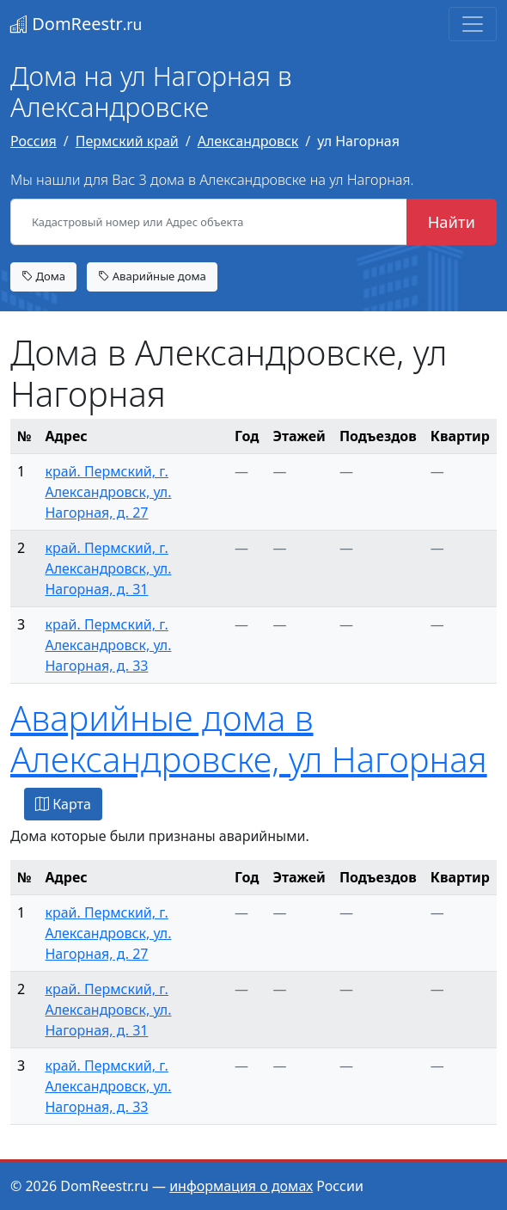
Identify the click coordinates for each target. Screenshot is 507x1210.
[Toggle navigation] (473, 24)
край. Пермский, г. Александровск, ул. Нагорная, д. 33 (108, 645)
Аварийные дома (152, 276)
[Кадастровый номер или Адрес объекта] (208, 222)
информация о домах (241, 1185)
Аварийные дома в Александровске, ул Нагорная (248, 738)
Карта (63, 804)
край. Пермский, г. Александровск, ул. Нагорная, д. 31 (108, 568)
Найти (451, 221)
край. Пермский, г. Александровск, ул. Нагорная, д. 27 (108, 492)
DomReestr (76, 23)
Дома (43, 276)
